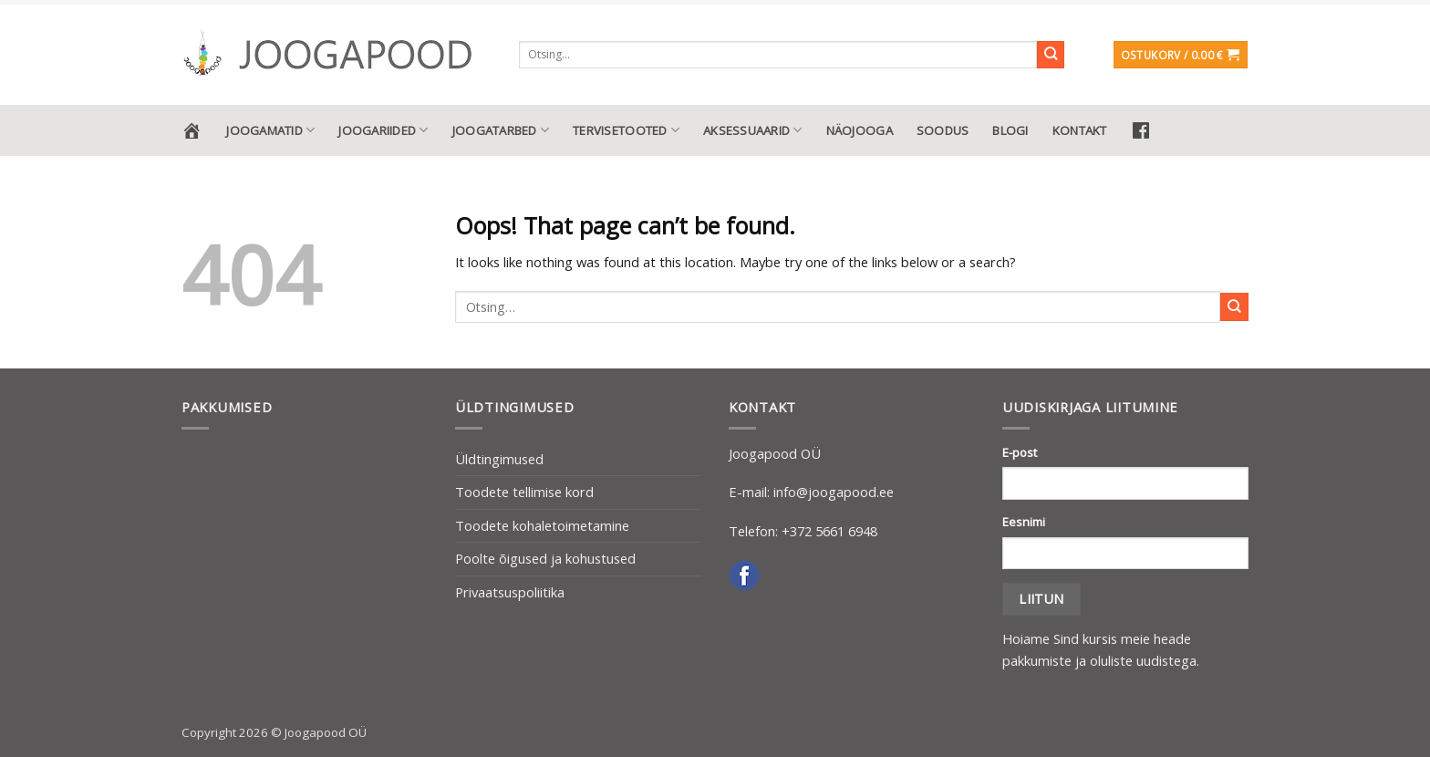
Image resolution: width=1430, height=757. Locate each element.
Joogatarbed (500, 130)
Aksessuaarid (753, 130)
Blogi (1010, 130)
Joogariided (383, 130)
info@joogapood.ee (833, 491)
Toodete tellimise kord (524, 491)
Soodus (943, 130)
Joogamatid (270, 130)
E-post (1019, 452)
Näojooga (859, 130)
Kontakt (1079, 130)
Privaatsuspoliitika (510, 592)
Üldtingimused (499, 459)
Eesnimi (1023, 521)
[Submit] (1051, 55)
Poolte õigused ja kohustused (545, 558)
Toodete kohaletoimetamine (542, 525)
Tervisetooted (626, 130)
